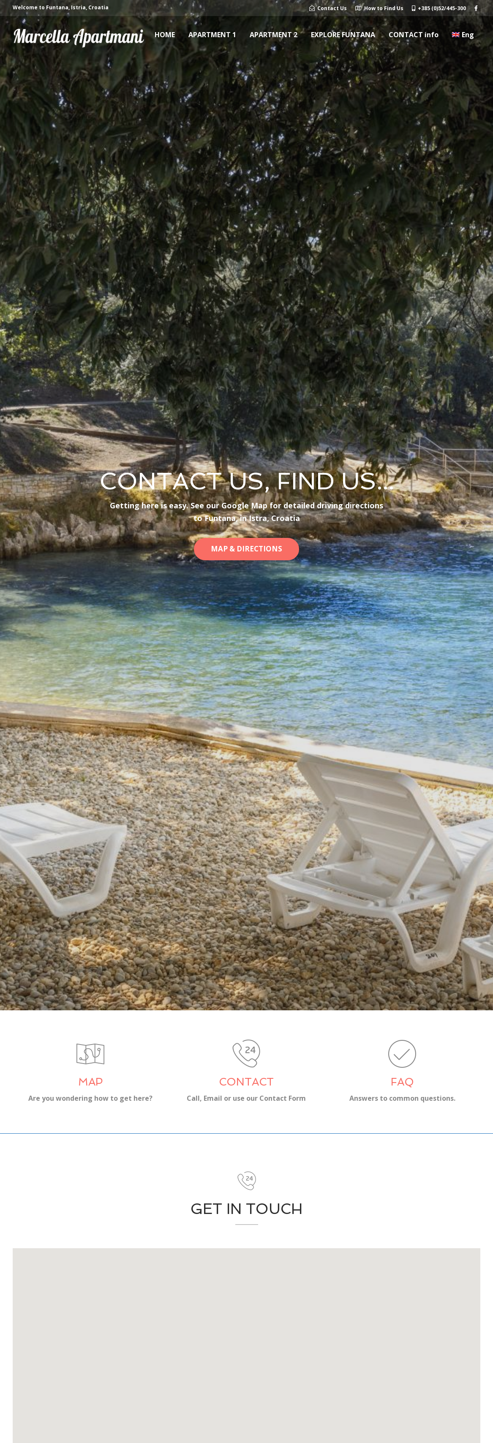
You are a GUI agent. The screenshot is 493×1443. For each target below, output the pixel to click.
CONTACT (246, 1082)
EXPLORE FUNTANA (343, 34)
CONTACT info (414, 34)
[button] (246, 1367)
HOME (165, 34)
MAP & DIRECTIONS (246, 549)
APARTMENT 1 (212, 34)
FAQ (402, 1082)
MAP (90, 1082)
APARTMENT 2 (273, 34)
